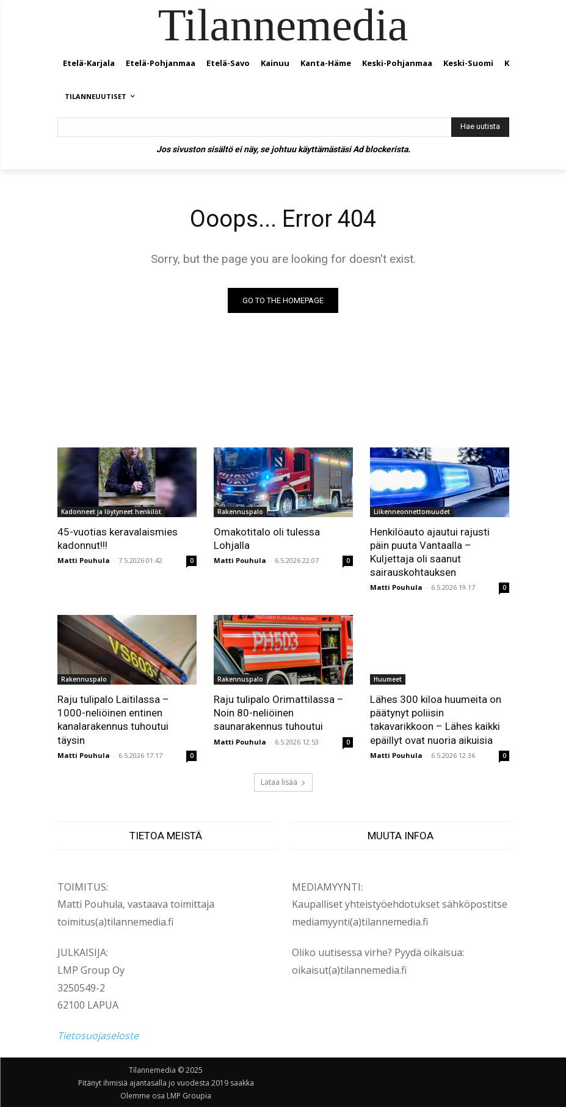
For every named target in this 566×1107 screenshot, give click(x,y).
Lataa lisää (283, 782)
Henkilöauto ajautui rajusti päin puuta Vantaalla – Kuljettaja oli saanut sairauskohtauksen (430, 552)
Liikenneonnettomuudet (412, 511)
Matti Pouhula (83, 560)
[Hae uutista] (480, 127)
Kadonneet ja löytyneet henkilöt (111, 511)
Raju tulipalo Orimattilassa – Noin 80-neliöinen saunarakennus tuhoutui (279, 712)
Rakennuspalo (240, 511)
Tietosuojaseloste (98, 1035)
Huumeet (388, 679)
